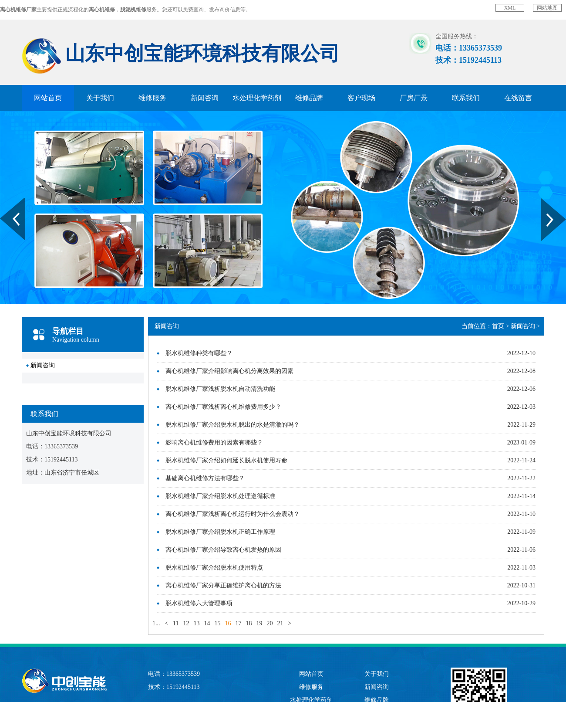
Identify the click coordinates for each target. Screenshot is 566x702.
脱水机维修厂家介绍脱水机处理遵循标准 (220, 496)
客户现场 (361, 98)
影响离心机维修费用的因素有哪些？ (214, 442)
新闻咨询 (205, 98)
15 (217, 623)
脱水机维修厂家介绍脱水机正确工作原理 (220, 532)
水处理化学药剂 (256, 98)
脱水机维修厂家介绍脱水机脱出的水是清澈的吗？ (232, 424)
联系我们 (466, 98)
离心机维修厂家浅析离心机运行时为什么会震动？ (232, 514)
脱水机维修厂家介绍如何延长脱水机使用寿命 (226, 460)
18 (249, 623)
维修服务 (152, 98)
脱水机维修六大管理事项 (198, 603)
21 (280, 623)
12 (186, 623)
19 (259, 623)
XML (510, 8)
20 (269, 623)
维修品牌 (309, 98)
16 (228, 623)
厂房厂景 (414, 98)
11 (176, 623)
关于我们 (100, 98)
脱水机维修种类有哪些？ (198, 353)
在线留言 (518, 98)
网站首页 (48, 98)
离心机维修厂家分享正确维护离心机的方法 (223, 585)
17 (238, 623)
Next (546, 201)
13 (196, 623)
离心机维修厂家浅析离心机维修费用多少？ (223, 407)
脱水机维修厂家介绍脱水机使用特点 (214, 567)
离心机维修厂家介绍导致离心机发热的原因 (223, 549)
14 (207, 623)
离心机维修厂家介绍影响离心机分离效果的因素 (229, 371)
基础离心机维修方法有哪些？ (205, 478)
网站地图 (547, 8)
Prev (5, 201)
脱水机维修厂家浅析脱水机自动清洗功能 (220, 389)
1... (156, 623)
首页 (498, 326)
